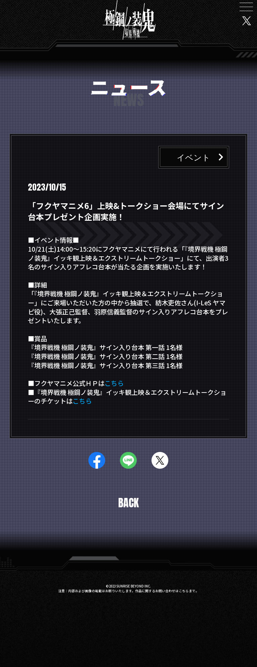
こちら (114, 383)
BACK (128, 503)
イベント (193, 157)
